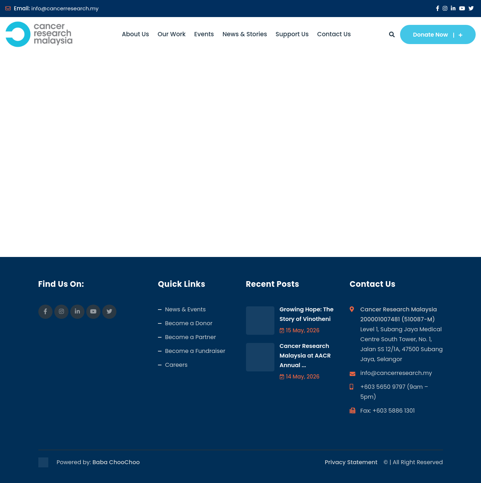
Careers (176, 365)
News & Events (185, 309)
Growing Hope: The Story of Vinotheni (307, 314)
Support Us (291, 34)
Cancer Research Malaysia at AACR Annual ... (305, 355)
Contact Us (334, 34)
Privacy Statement (351, 462)
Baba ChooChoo (116, 462)
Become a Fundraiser (195, 351)
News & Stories (245, 34)
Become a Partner (190, 337)
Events (204, 34)
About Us (135, 34)
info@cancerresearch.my (64, 8)
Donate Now (438, 35)
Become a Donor (188, 323)
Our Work (172, 34)
